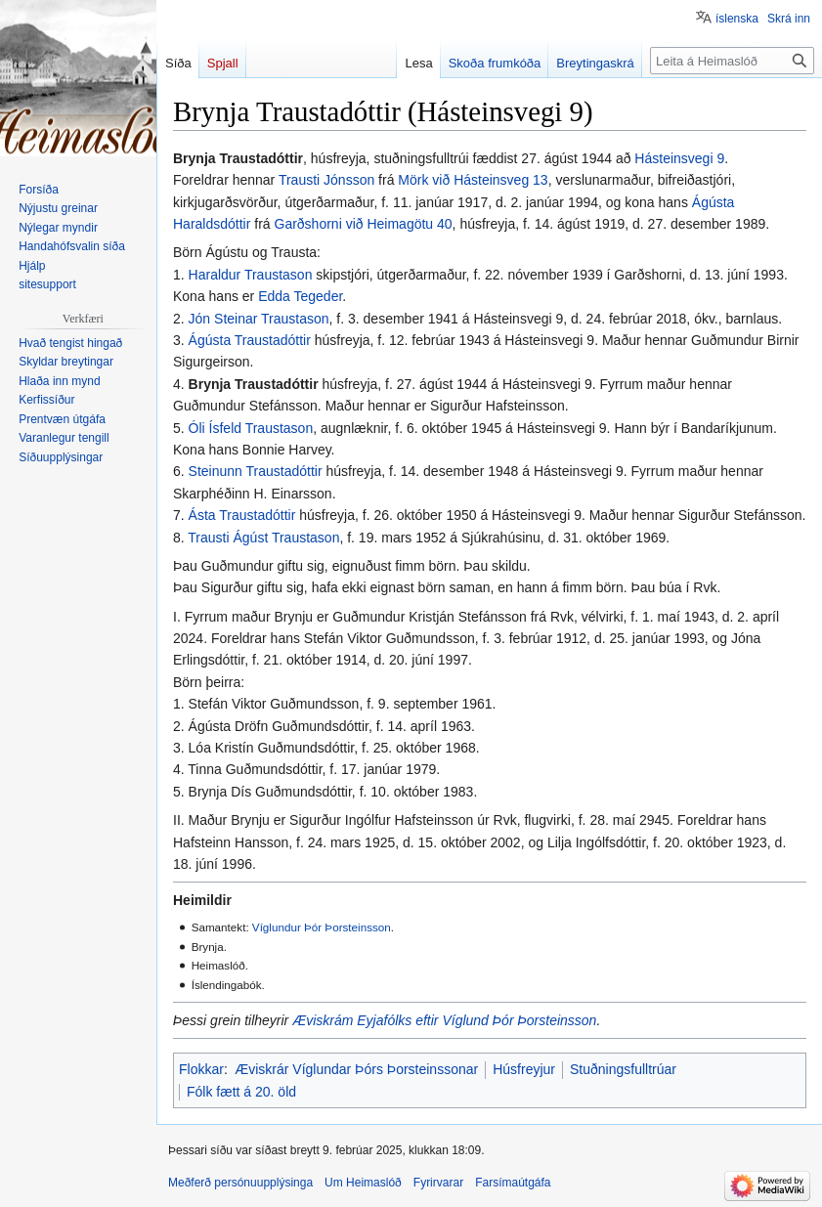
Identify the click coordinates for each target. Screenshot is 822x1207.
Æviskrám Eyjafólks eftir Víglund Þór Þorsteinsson (444, 1020)
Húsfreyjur (524, 1069)
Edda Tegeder (300, 296)
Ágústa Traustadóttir (250, 340)
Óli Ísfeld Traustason (251, 428)
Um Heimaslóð (363, 1182)
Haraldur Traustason (251, 274)
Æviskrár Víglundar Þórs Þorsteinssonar (356, 1069)
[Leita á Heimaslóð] (732, 60)
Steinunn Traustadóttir (256, 471)
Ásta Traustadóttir (242, 515)
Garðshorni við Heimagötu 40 (364, 224)
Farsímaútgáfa (512, 1182)
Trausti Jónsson (326, 180)
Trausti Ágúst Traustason (263, 537)
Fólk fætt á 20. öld (241, 1091)
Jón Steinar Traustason (259, 318)
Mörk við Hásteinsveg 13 (472, 180)
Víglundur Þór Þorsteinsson (321, 927)
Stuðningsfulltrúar (623, 1069)
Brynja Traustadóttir (254, 384)
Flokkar (201, 1069)
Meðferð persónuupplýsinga (240, 1182)
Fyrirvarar (438, 1182)
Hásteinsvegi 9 (679, 158)
